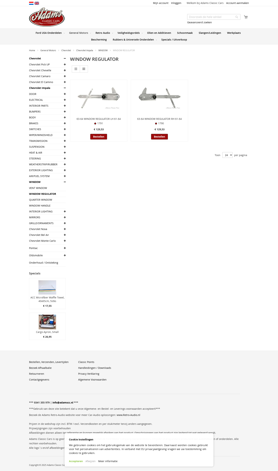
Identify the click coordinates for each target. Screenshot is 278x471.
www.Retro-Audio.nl (128, 415)
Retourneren (36, 373)
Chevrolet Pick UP (39, 64)
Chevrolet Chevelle (40, 70)
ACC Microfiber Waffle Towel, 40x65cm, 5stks (47, 299)
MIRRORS (34, 217)
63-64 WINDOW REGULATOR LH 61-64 (99, 119)
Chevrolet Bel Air (39, 235)
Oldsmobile (36, 255)
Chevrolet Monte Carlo (42, 240)
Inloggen (176, 3)
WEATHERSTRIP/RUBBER (43, 164)
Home (32, 50)
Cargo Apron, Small (47, 332)
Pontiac (33, 248)
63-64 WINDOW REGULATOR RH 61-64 (159, 119)
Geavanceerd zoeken (199, 22)
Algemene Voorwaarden (92, 379)
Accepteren (76, 461)
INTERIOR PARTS (38, 105)
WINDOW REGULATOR (42, 194)
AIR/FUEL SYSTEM (39, 176)
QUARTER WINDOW (40, 199)
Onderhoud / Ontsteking (43, 262)
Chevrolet (66, 50)
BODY (32, 117)
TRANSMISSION (38, 141)
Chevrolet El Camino (41, 82)
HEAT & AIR (35, 152)
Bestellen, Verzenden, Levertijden (49, 362)
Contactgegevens (39, 379)
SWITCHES (35, 129)
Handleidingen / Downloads (94, 368)
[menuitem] (49, 33)
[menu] (139, 36)
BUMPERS (35, 111)
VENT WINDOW (38, 188)
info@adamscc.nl (62, 402)
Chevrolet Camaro (39, 76)
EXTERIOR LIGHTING (41, 170)
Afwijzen (90, 461)
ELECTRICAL (36, 99)
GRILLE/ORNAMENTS (41, 223)
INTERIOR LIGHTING (40, 211)
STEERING (35, 158)
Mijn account (160, 3)
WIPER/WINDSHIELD (40, 135)
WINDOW (103, 50)
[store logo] (47, 17)
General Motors (48, 50)
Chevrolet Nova (38, 229)
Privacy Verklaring (88, 373)
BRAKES (33, 123)
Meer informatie (108, 461)
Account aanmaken (237, 3)
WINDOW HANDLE (40, 205)
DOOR (32, 94)
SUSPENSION (37, 146)
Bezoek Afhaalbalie (40, 368)
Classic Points (86, 362)
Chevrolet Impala (85, 50)
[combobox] (213, 17)
